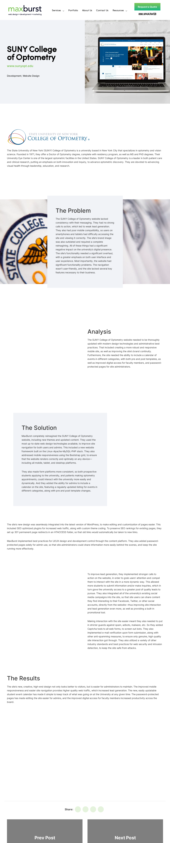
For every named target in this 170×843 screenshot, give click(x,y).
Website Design (31, 75)
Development (14, 75)
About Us (87, 10)
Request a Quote (147, 6)
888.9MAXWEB (147, 14)
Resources (118, 10)
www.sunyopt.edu (20, 66)
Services (56, 10)
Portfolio (73, 10)
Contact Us (102, 10)
